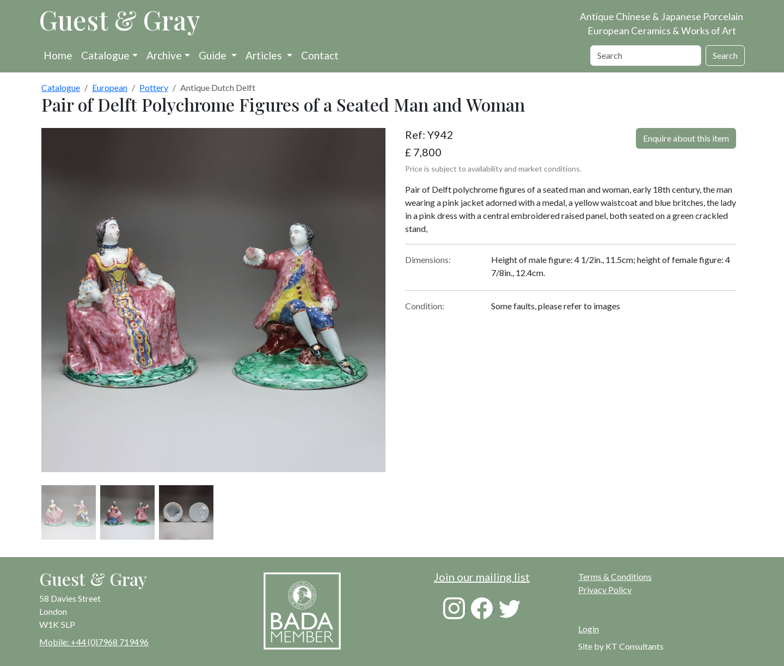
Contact (320, 55)
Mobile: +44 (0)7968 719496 (94, 642)
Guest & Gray (119, 19)
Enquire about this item (686, 138)
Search (725, 55)
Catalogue (105, 55)
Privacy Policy (605, 589)
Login (588, 629)
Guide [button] (214, 55)
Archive (164, 55)
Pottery (153, 87)
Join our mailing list (482, 576)
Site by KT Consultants (621, 646)
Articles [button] (265, 55)
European (109, 87)
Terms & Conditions (615, 576)
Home (58, 55)
